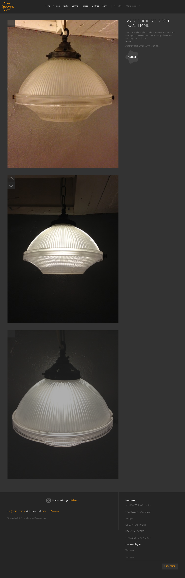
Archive (105, 6)
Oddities (95, 6)
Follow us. (75, 501)
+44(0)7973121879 (16, 512)
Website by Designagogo (35, 518)
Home (47, 6)
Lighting (75, 6)
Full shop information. (50, 512)
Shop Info (118, 6)
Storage (85, 6)
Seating (56, 6)
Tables (66, 6)
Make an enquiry (133, 6)
